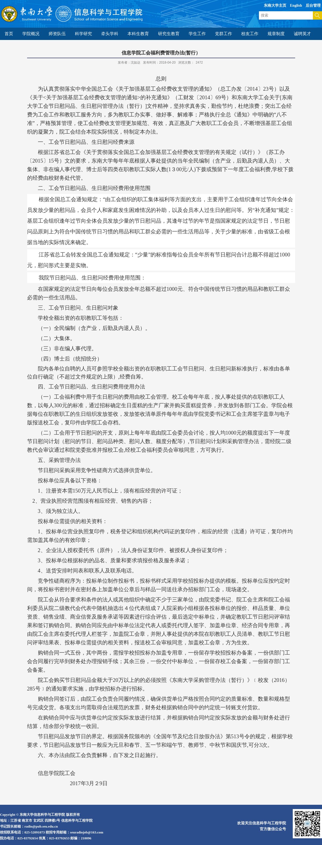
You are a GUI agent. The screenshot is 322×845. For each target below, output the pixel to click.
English (296, 5)
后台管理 (313, 5)
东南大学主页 (275, 5)
